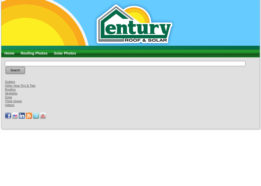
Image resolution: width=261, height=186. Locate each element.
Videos (9, 105)
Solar (8, 97)
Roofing (10, 89)
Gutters (10, 82)
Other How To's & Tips (20, 86)
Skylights (11, 93)
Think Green (13, 101)
